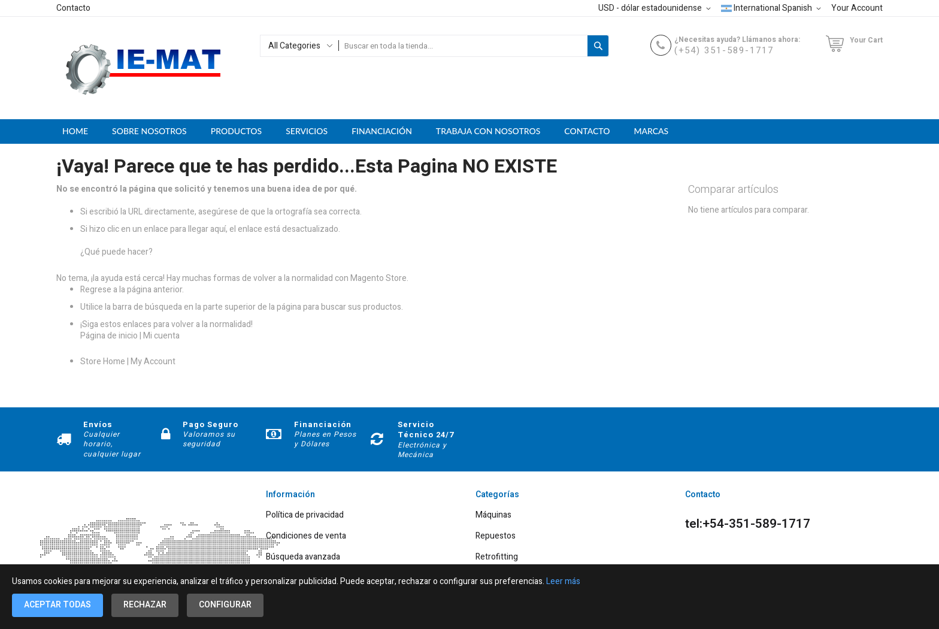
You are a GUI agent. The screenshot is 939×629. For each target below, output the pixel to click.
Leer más (563, 581)
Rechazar (144, 604)
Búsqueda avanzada (303, 557)
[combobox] (462, 45)
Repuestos (495, 536)
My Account (153, 361)
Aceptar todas (57, 604)
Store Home (102, 361)
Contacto (73, 8)
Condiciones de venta (306, 536)
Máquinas (493, 515)
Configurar (225, 604)
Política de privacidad (305, 515)
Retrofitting (496, 557)
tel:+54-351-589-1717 (747, 524)
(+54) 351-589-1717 (724, 50)
